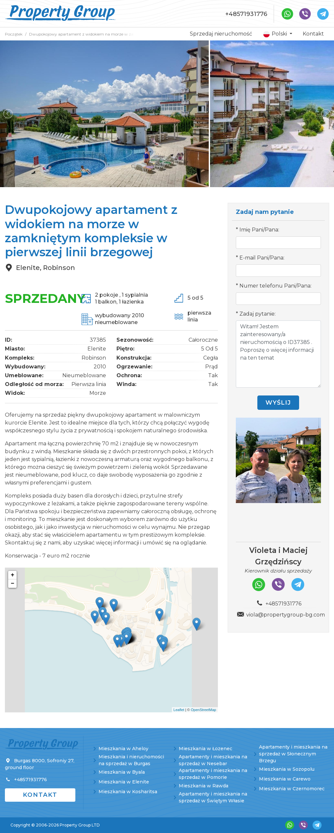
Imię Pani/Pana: (259, 230)
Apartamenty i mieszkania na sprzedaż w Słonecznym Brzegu (293, 754)
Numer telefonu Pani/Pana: (275, 286)
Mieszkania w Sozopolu (286, 769)
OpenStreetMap (203, 710)
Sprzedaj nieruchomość (221, 34)
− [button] (12, 584)
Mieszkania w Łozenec (205, 748)
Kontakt (313, 34)
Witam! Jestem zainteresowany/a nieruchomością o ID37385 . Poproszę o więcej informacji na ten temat (278, 354)
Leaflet (179, 710)
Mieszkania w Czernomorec (292, 789)
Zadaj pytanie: (257, 314)
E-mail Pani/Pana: (261, 258)
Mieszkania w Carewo (285, 779)
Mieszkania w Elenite (124, 782)
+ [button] (12, 575)
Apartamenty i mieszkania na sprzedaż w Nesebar (213, 760)
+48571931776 (246, 14)
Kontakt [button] (40, 794)
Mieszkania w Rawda (203, 786)
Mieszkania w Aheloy (123, 748)
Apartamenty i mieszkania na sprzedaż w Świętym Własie (213, 797)
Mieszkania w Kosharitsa (128, 792)
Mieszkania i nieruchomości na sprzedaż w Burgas (131, 760)
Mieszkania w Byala (122, 772)
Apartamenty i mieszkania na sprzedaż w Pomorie (213, 773)
